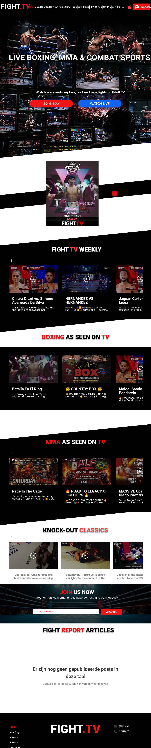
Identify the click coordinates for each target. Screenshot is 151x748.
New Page (15, 732)
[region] (20, 358)
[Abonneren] (33, 279)
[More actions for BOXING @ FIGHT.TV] (13, 351)
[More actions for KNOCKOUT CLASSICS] (13, 537)
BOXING (14, 737)
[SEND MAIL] (125, 726)
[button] (129, 7)
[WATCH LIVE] (99, 103)
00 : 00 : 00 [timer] (24, 358)
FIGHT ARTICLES (78, 630)
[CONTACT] (125, 731)
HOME (13, 727)
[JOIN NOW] (51, 103)
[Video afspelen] (87, 279)
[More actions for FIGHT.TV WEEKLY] (13, 260)
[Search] (123, 7)
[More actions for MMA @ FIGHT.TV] (13, 453)
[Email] (65, 611)
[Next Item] (114, 193)
